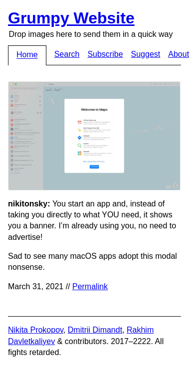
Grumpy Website (71, 18)
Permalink (90, 286)
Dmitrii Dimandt (95, 330)
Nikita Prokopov (35, 330)
